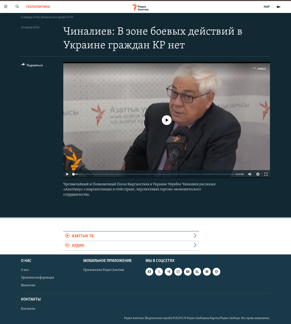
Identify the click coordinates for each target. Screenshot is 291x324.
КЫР (267, 6)
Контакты (28, 308)
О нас (25, 270)
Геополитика (38, 7)
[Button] (32, 66)
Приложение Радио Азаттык (103, 270)
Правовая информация (37, 277)
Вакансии (28, 285)
